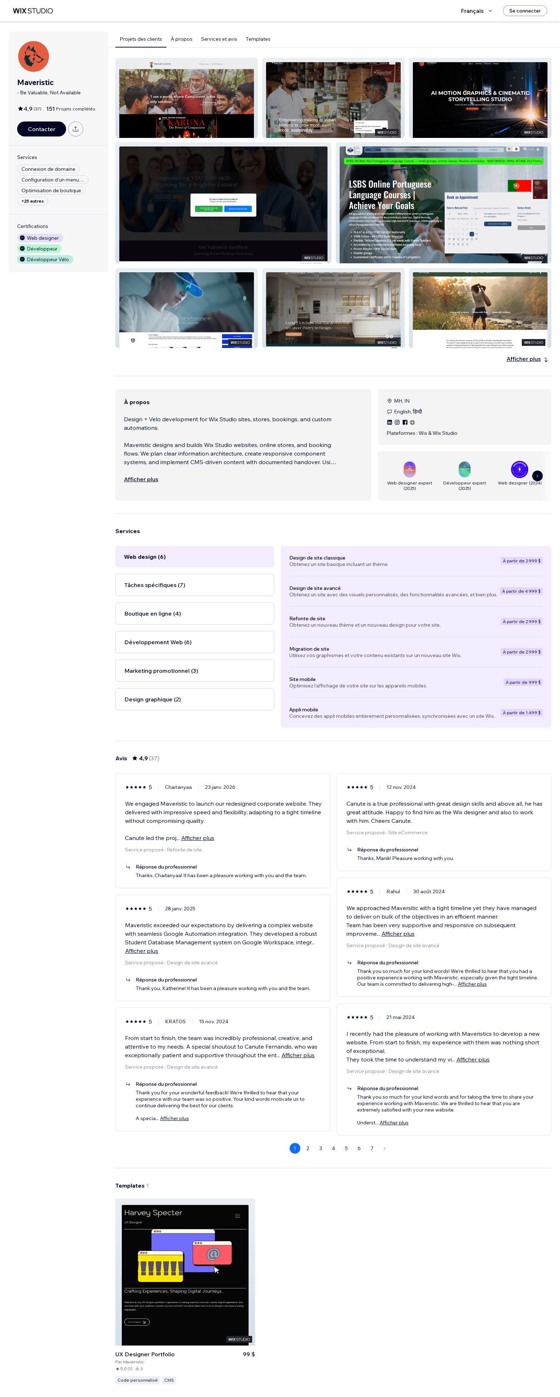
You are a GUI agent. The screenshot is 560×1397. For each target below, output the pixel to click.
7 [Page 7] (372, 1148)
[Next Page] (385, 1148)
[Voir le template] (185, 1291)
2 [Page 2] (307, 1148)
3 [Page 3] (320, 1148)
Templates (258, 39)
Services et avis (219, 39)
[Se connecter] (525, 10)
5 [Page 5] (346, 1148)
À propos (181, 39)
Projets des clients (141, 39)
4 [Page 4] (333, 1148)
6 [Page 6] (359, 1148)
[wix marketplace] (33, 11)
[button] (186, 98)
